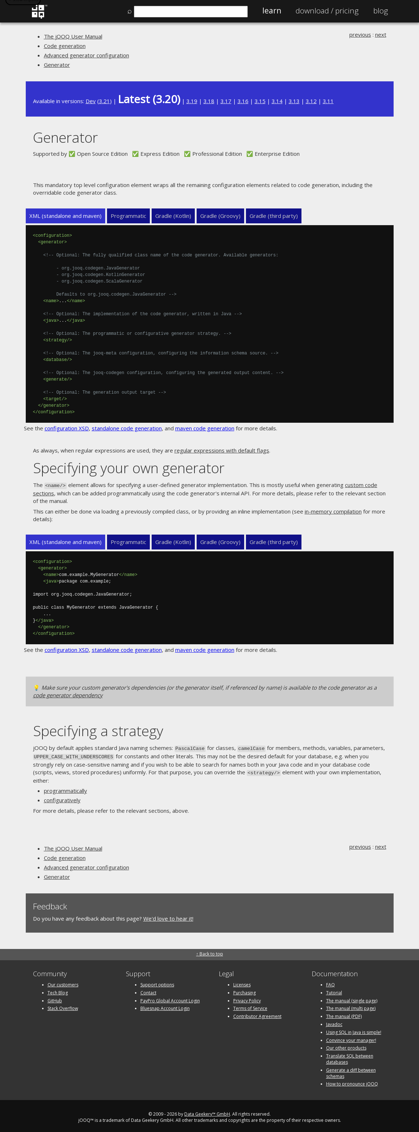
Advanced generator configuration (86, 55)
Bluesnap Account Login (165, 1006)
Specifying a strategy (98, 729)
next (380, 34)
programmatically (65, 788)
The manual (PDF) (344, 1014)
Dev (91, 101)
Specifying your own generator (129, 467)
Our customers (63, 982)
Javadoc (334, 1021)
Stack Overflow (63, 1006)
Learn (271, 10)
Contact (148, 990)
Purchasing (244, 990)
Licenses (242, 982)
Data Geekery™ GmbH (207, 1111)
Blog (380, 10)
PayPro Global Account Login (170, 998)
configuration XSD (67, 428)
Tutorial (334, 990)
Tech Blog (58, 990)
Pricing (327, 10)
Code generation (65, 45)
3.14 (277, 101)
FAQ (330, 982)
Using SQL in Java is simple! (353, 1029)
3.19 (191, 101)
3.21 (104, 101)
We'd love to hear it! (168, 916)
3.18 (209, 101)
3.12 (311, 101)
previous (360, 34)
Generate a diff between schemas (351, 1070)
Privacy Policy (247, 998)
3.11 (328, 101)
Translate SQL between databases (349, 1056)
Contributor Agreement (257, 1014)
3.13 (294, 101)
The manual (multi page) (350, 1006)
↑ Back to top (209, 951)
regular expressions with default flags (221, 450)
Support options (157, 982)
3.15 (260, 101)
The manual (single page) (351, 998)
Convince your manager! (351, 1037)
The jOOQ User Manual (73, 36)
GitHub (55, 998)
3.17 (226, 101)
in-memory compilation (333, 510)
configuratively (62, 797)
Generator (57, 64)
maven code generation (204, 428)
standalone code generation (127, 428)
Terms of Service (250, 1006)
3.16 (243, 101)
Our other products (346, 1045)
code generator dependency (68, 694)
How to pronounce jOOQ (352, 1081)
